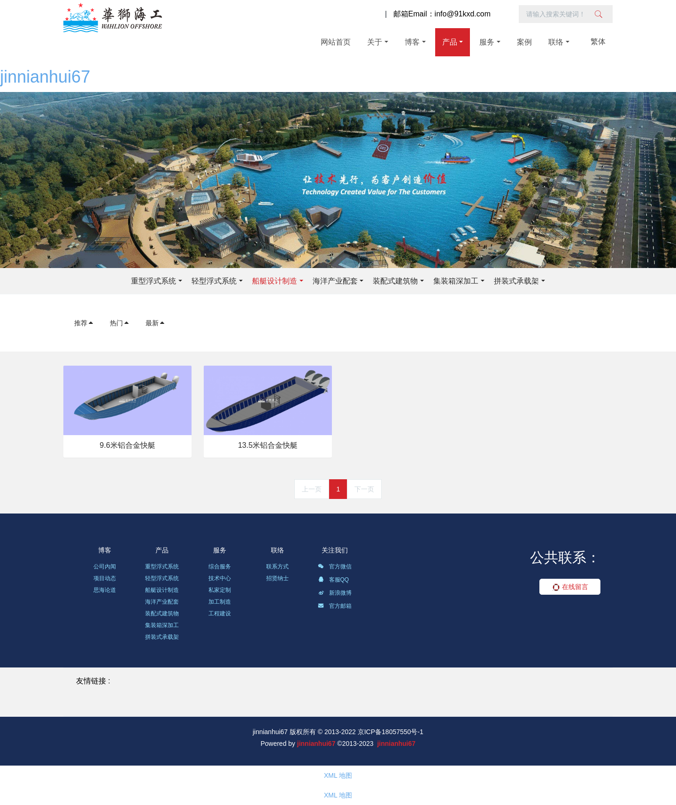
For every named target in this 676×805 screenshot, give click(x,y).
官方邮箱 (334, 607)
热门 (120, 323)
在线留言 (570, 586)
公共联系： (565, 557)
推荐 (84, 323)
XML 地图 (338, 775)
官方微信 (334, 568)
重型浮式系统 (153, 281)
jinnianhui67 (45, 76)
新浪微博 (334, 594)
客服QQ (333, 581)
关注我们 (335, 550)
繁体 (598, 42)
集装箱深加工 (455, 281)
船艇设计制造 (274, 281)
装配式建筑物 (395, 281)
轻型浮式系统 (214, 281)
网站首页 (336, 42)
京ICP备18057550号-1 (390, 732)
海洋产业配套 (335, 281)
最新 (155, 323)
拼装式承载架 (516, 281)
